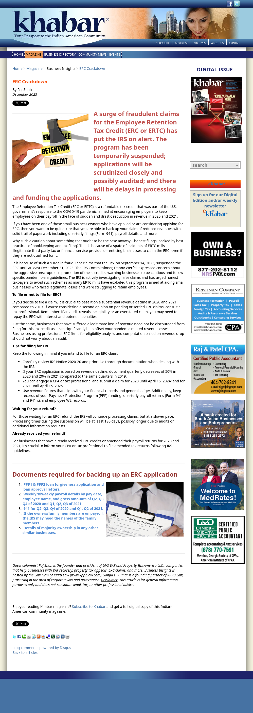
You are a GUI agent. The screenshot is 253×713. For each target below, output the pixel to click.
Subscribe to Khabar (89, 606)
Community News (92, 54)
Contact (235, 43)
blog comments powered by (41, 647)
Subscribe (162, 43)
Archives (200, 43)
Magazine (33, 54)
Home (18, 54)
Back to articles (25, 652)
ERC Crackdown (92, 68)
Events (114, 54)
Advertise (181, 43)
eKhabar (216, 184)
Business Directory (60, 54)
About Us (217, 43)
